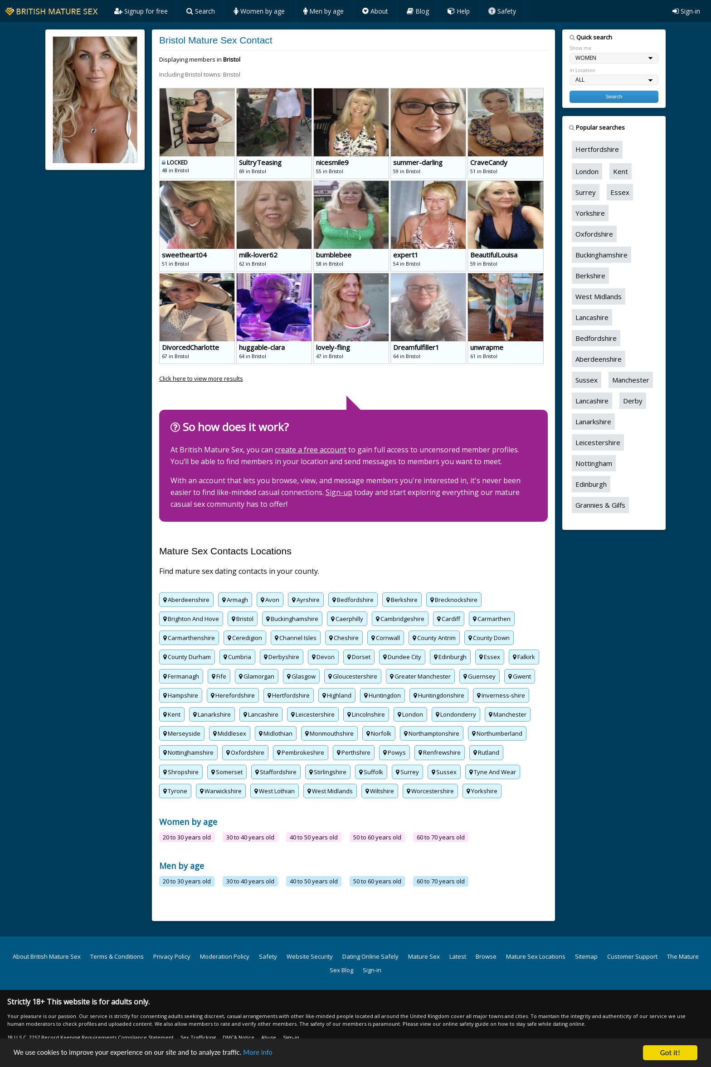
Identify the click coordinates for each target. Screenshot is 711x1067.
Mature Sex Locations (535, 956)
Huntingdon (382, 695)
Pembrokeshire (300, 752)
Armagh (235, 600)
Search (200, 11)
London (410, 714)
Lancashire (260, 714)
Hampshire (180, 695)
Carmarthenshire (189, 638)
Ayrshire (306, 600)
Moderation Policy (224, 956)
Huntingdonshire (439, 695)
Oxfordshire (245, 752)
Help (459, 11)
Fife (219, 676)
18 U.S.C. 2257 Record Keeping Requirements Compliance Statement (90, 1037)
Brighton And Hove (191, 619)
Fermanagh (181, 676)
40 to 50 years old (314, 837)
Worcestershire (430, 791)
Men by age (323, 11)
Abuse (268, 1037)
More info (271, 1053)
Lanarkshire (212, 714)
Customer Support (632, 956)
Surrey (407, 772)
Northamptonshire (431, 733)
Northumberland (497, 733)
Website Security (310, 956)
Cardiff (448, 619)
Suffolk (371, 772)
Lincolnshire (366, 714)
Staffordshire (276, 772)
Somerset (227, 772)
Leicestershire (313, 714)
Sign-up (339, 492)
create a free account (310, 450)
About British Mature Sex (47, 956)
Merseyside (181, 733)
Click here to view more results (201, 378)
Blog (418, 11)
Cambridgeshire (400, 619)
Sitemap (586, 956)
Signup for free (141, 11)
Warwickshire (221, 791)
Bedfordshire (353, 600)
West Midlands (330, 791)
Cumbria (237, 657)
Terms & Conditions (117, 956)
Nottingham (593, 463)
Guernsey (479, 676)
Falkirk (524, 657)
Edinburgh (450, 657)
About (375, 11)
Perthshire (353, 752)
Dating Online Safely (370, 956)
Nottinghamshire (188, 752)
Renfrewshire (440, 752)
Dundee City (402, 657)
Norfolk (378, 733)
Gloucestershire (352, 676)
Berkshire (402, 600)
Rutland (486, 752)
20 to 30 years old (187, 837)
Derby (633, 400)
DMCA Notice (238, 1037)
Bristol (242, 619)
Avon (270, 600)
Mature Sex (424, 956)
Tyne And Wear (492, 772)
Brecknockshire (453, 600)
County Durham (187, 657)
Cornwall (385, 638)
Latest (457, 956)
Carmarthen (492, 619)
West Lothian (274, 791)
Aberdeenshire (186, 600)
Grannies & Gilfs (600, 504)
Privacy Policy (171, 956)
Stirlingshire (327, 772)
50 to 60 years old (377, 837)
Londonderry (456, 714)
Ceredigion (245, 638)
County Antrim (434, 638)
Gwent (519, 676)
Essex (489, 657)
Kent (171, 714)
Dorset (358, 657)
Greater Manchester (420, 676)
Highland (336, 695)
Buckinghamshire (292, 619)
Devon (323, 657)
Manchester (507, 714)
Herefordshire (233, 695)
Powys (394, 752)
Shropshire (181, 772)
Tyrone (175, 791)
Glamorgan (256, 676)
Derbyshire (281, 657)
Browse (486, 956)
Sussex (444, 772)
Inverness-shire (501, 695)
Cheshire (344, 638)
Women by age (259, 11)
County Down (489, 638)
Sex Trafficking (198, 1037)
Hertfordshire (289, 695)
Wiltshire (379, 791)
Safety (502, 11)
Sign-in (686, 11)
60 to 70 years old (441, 837)
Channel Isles (296, 638)
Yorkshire (482, 791)
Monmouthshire (329, 733)
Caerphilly (347, 619)
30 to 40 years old (250, 837)
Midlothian (275, 733)
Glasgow (301, 676)
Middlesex (229, 733)
